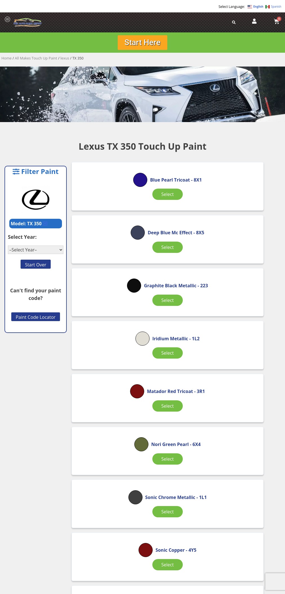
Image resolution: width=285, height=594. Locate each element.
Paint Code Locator (35, 318)
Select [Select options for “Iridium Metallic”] (106, 285)
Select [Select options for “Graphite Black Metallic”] (246, 216)
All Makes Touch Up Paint (36, 59)
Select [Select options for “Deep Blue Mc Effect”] (176, 216)
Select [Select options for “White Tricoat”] (246, 429)
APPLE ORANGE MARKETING (213, 589)
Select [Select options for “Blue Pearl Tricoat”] (106, 216)
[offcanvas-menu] (7, 19)
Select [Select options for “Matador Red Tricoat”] (176, 288)
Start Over (35, 265)
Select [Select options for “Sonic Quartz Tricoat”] (246, 360)
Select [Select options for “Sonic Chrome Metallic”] (106, 360)
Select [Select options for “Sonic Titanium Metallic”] (106, 432)
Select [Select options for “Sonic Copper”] (176, 357)
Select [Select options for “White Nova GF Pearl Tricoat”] (176, 432)
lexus (65, 59)
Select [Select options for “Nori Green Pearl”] (246, 288)
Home (6, 59)
